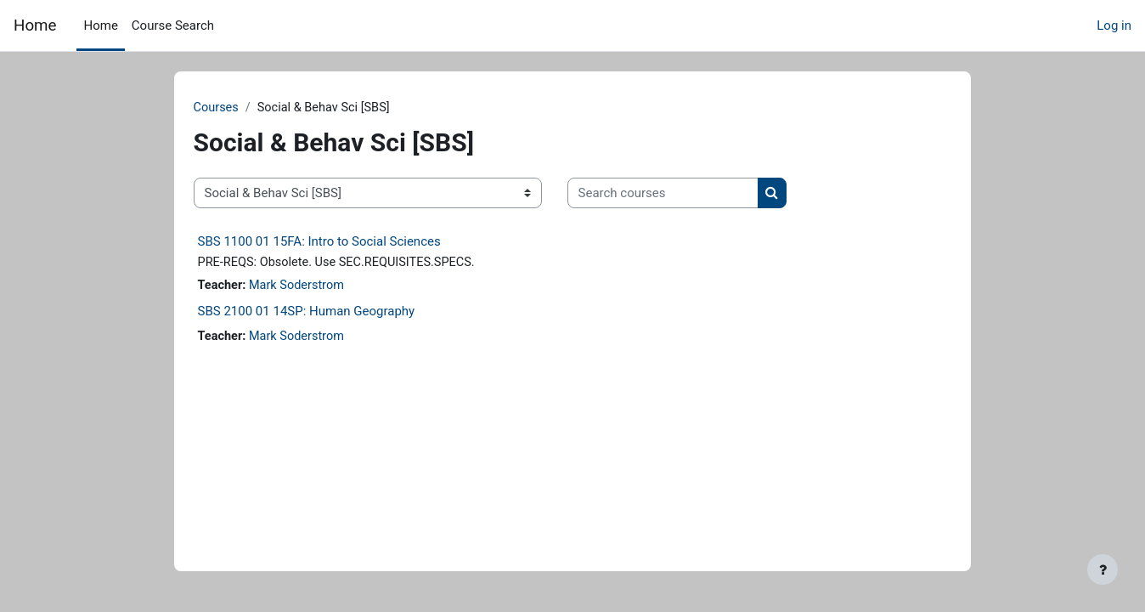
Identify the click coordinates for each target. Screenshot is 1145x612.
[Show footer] (1102, 569)
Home (35, 25)
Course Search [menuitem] (173, 25)
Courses (243, 108)
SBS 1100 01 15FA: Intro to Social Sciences (345, 242)
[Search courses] (689, 194)
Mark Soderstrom (326, 287)
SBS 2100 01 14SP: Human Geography (333, 312)
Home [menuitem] (100, 25)
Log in (1114, 25)
